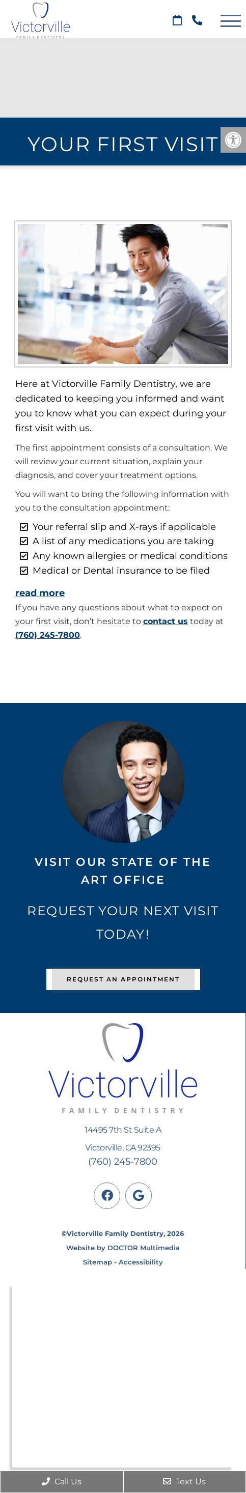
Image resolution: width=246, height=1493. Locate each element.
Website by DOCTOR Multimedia (123, 1248)
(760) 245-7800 (47, 635)
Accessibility (141, 1262)
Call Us (61, 1481)
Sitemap (97, 1262)
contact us (165, 621)
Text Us (184, 1481)
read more (40, 593)
